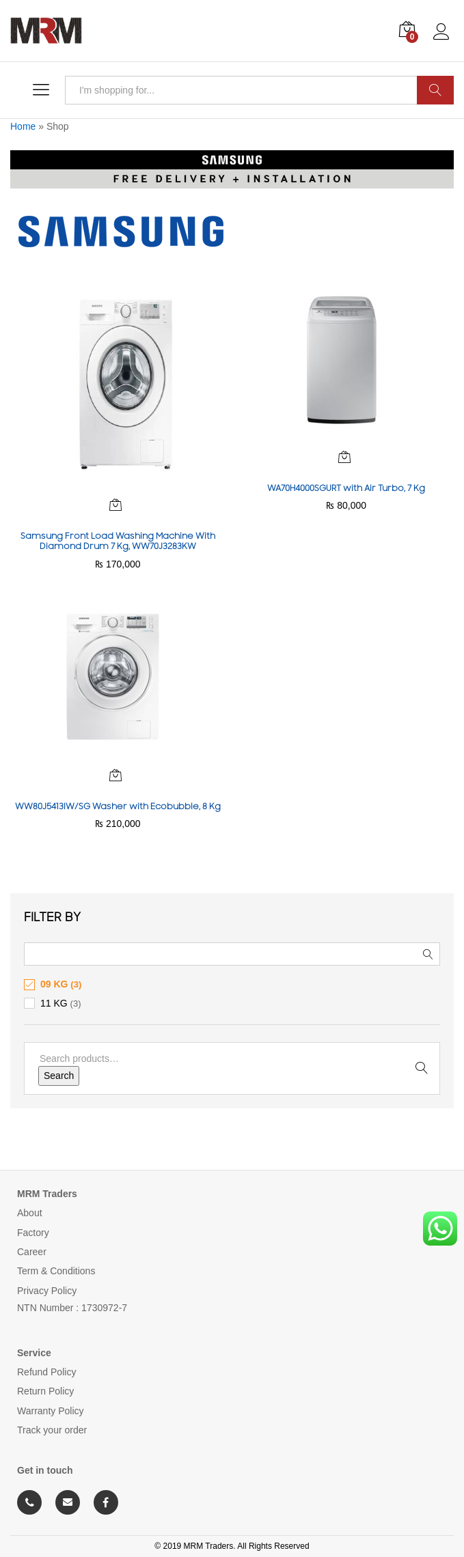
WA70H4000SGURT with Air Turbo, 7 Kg (346, 488)
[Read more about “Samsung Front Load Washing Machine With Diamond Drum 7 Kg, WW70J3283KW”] (115, 504)
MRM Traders (47, 1193)
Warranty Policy (50, 1410)
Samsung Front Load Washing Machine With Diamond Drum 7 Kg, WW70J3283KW (118, 541)
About (29, 1212)
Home (23, 126)
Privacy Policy (47, 1290)
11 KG (54, 1003)
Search (435, 90)
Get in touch (45, 1470)
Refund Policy (46, 1371)
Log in (443, 32)
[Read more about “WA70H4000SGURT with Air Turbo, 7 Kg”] (344, 456)
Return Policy (45, 1391)
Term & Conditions (56, 1270)
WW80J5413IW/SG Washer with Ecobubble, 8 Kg (118, 806)
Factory (33, 1232)
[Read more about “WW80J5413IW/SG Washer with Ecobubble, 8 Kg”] (115, 775)
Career (31, 1251)
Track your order (52, 1430)
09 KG (54, 984)
